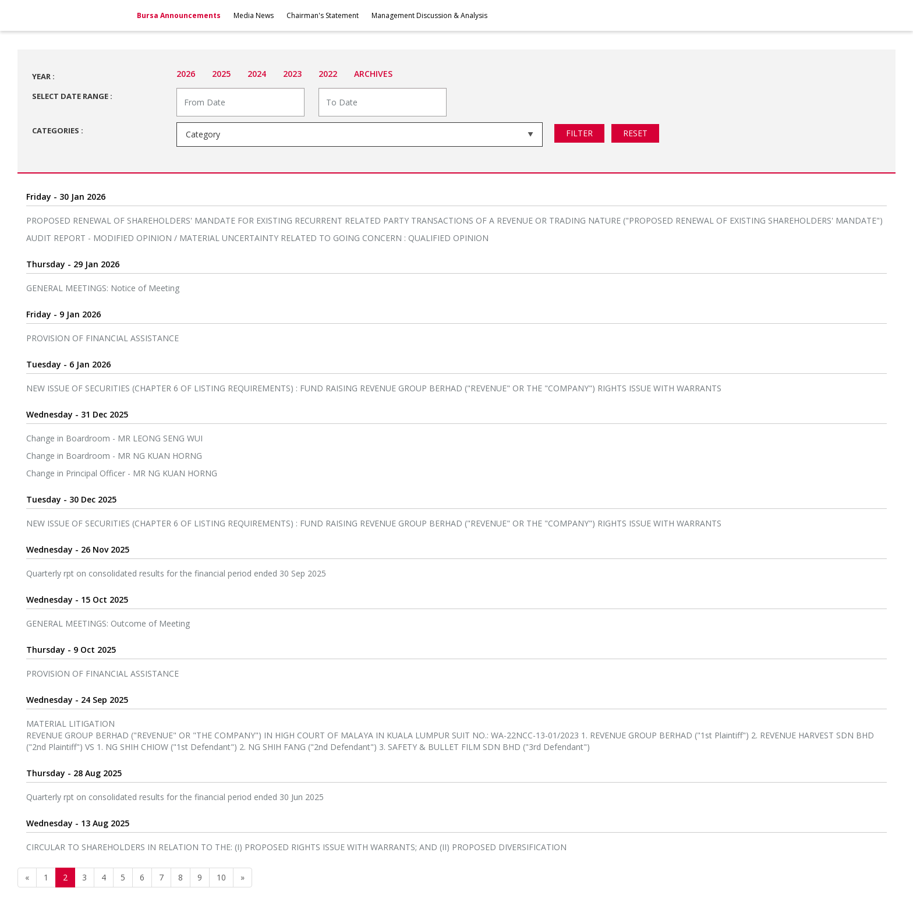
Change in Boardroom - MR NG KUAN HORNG (114, 455)
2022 (328, 73)
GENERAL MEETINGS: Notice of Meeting (102, 287)
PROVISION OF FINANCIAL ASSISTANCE (102, 338)
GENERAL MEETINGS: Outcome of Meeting (108, 623)
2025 (221, 73)
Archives (373, 73)
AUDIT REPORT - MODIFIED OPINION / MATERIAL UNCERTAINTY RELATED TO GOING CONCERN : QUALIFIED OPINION (257, 237)
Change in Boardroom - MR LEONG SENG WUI (114, 438)
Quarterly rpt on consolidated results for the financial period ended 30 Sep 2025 (176, 573)
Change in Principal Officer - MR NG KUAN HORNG (121, 473)
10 (221, 877)
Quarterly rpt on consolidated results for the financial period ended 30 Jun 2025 (175, 796)
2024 (256, 73)
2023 (292, 73)
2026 (185, 73)
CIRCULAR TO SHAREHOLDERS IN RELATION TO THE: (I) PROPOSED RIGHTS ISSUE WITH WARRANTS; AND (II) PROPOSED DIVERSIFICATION (296, 847)
